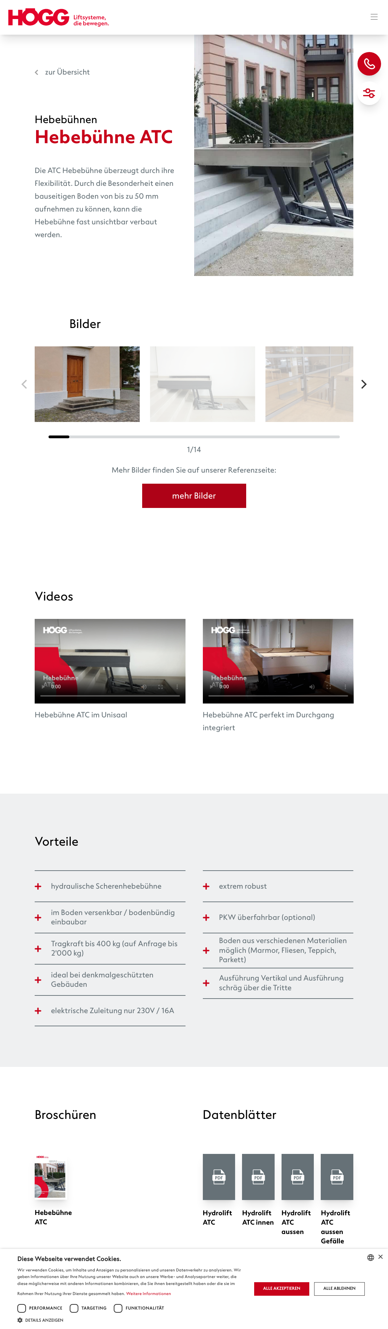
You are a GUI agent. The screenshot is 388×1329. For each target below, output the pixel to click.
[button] (131, 1320)
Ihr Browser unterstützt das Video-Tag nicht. (110, 661)
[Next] (363, 384)
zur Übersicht (67, 72)
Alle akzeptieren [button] (282, 1288)
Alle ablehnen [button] (339, 1288)
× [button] (380, 1257)
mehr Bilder (194, 495)
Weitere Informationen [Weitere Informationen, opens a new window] (148, 1293)
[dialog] (194, 1289)
